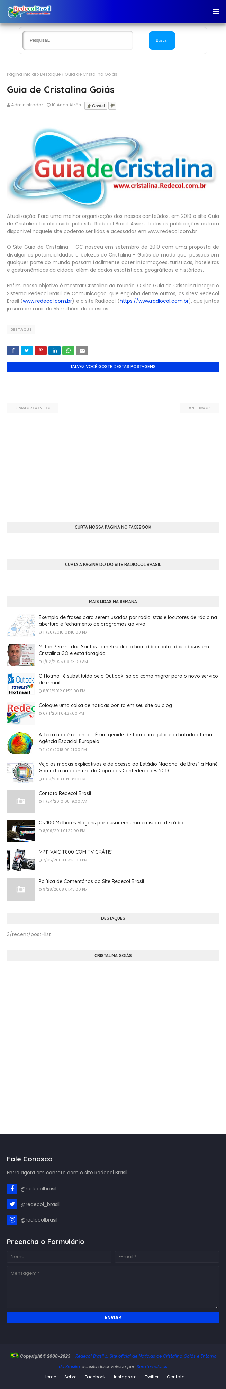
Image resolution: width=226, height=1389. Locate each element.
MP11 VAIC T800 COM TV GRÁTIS (75, 852)
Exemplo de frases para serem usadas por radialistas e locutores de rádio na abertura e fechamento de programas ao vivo (128, 620)
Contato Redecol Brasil (65, 793)
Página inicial (21, 74)
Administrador (27, 105)
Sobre (70, 1377)
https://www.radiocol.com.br (154, 301)
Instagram (125, 1377)
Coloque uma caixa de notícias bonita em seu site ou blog (105, 705)
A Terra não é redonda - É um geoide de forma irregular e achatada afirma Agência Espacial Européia (125, 738)
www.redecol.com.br (47, 301)
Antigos (198, 408)
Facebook (95, 1377)
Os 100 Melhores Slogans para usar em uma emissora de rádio (111, 823)
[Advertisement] (113, 461)
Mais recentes (34, 408)
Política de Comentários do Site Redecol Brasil (91, 881)
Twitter (152, 1377)
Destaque (50, 74)
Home (50, 1377)
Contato (175, 1377)
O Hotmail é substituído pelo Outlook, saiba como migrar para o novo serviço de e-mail (128, 679)
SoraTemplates (152, 1366)
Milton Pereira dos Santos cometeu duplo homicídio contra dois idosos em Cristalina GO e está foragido (124, 650)
